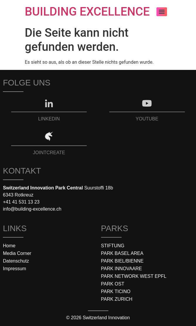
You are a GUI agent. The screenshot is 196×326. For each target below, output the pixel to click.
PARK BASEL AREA (122, 253)
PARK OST (113, 283)
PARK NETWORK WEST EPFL (133, 276)
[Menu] (161, 11)
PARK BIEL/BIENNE (122, 260)
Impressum (14, 268)
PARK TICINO (116, 291)
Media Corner (17, 253)
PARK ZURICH (116, 299)
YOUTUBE (147, 118)
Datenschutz (16, 260)
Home (9, 245)
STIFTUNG (113, 245)
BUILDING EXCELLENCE (87, 12)
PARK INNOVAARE (121, 268)
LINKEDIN (49, 118)
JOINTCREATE (49, 152)
